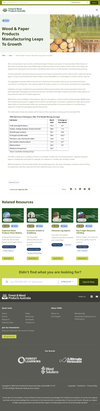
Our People (55, 316)
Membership (80, 313)
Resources (29, 316)
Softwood (68, 244)
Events (4, 316)
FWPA (3, 55)
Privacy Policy (92, 385)
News (10, 55)
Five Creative (34, 388)
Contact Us (29, 322)
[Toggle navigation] (96, 10)
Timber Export (57, 244)
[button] (71, 189)
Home (4, 313)
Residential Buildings (35, 253)
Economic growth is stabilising (35, 231)
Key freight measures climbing (85, 231)
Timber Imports (8, 250)
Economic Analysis (9, 246)
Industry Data (7, 322)
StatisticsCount (14, 182)
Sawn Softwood (82, 250)
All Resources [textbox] (75, 2)
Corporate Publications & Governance (85, 317)
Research (5, 319)
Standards (29, 319)
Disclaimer (81, 385)
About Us (55, 313)
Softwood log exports (60, 230)
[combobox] (80, 2)
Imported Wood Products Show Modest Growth (12, 232)
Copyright (71, 385)
